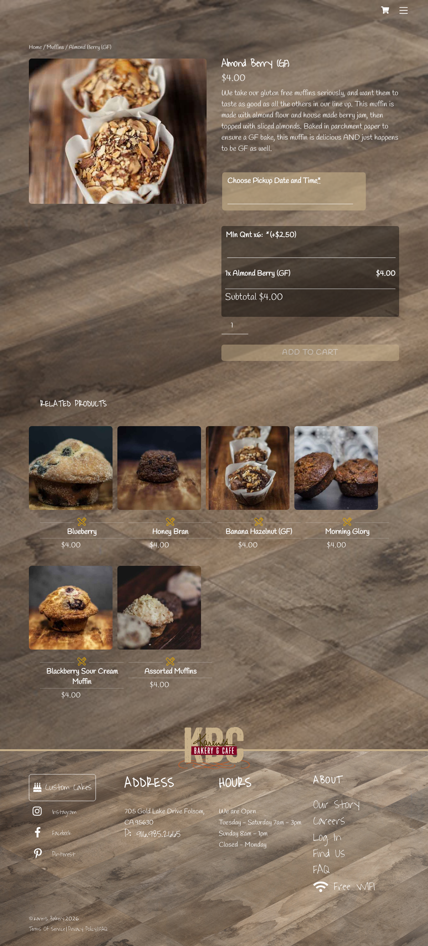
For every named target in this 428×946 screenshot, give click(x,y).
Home (35, 47)
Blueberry (82, 532)
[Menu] (403, 10)
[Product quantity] (234, 325)
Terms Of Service (47, 929)
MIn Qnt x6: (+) (261, 235)
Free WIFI (344, 886)
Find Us (329, 853)
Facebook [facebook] (50, 833)
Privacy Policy (82, 929)
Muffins (55, 47)
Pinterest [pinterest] (52, 854)
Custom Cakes (62, 787)
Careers (329, 821)
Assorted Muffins (170, 672)
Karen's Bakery (49, 918)
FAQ (321, 870)
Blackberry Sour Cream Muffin (82, 677)
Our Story (336, 804)
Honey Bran (170, 532)
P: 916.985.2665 (152, 833)
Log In (327, 837)
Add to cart (310, 353)
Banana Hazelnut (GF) (258, 532)
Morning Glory (347, 532)
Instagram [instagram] (53, 812)
